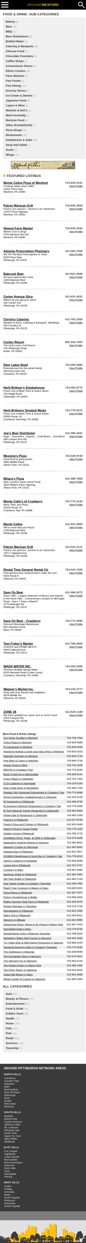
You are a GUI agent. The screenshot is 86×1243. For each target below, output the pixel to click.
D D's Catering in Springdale (19, 783)
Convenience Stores (19, 66)
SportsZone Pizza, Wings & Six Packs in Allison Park (33, 924)
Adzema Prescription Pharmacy (26, 251)
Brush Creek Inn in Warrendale (20, 774)
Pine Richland (12, 1092)
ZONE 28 (9, 712)
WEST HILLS (11, 1182)
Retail (9, 1038)
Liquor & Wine (15, 105)
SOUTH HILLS (12, 1112)
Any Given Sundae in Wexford (20, 738)
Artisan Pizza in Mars (15, 765)
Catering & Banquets (19, 46)
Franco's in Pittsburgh (15, 819)
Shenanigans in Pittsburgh (18, 910)
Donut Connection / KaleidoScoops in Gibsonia (29, 797)
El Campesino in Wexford (17, 747)
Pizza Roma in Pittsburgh (17, 892)
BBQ (9, 31)
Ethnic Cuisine (15, 70)
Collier (7, 1186)
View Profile (76, 186)
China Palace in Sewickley (18, 778)
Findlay (8, 1189)
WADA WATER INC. (17, 666)
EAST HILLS (11, 1147)
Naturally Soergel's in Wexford (20, 756)
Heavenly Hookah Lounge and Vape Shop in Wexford (33, 751)
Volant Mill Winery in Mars (18, 974)
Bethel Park (10, 1118)
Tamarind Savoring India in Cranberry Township (30, 947)
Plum (7, 1171)
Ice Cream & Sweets (19, 95)
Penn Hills (10, 1168)
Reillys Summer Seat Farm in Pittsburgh (26, 901)
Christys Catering (16, 319)
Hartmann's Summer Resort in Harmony (26, 842)
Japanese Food (16, 100)
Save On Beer (13, 592)
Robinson (9, 1200)
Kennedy (9, 1191)
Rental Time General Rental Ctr (25, 569)
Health (10, 1018)
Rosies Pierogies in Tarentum (20, 906)
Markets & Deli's (16, 110)
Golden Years (15, 1013)
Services (11, 1043)
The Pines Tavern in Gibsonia (20, 970)
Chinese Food (15, 51)
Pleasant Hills (12, 1130)
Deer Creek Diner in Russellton (21, 788)
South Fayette (12, 1206)
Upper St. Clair (12, 1136)
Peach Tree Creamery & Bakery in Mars (26, 888)
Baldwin (8, 1116)
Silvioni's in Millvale (14, 920)
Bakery (10, 21)
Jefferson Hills (12, 1124)
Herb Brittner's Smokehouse (24, 387)
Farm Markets (15, 75)
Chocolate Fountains (19, 56)
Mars (7, 1086)
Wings (10, 154)
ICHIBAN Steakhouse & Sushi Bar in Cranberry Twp (32, 856)
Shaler (8, 1100)
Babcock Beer (13, 274)
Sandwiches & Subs (19, 139)
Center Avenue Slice (18, 296)
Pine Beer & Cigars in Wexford (20, 760)
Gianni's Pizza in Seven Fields (20, 829)
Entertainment (15, 1003)
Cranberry (9, 1078)
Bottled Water (15, 41)
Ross (7, 1098)
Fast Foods (13, 80)
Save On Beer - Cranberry (22, 621)
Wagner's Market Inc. (18, 689)
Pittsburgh (10, 1095)
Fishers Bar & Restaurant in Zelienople (25, 815)
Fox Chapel (10, 1151)
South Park (10, 1133)
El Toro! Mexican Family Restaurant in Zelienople (31, 810)
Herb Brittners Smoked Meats (24, 410)
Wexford (9, 1106)
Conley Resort (13, 342)
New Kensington (13, 1162)
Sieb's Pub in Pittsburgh (16, 915)
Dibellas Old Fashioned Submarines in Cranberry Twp (33, 792)
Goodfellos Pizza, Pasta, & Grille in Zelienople (29, 838)
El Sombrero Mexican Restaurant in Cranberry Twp (32, 806)
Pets (9, 1033)
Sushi (9, 149)
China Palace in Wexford (17, 742)
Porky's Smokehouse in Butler (20, 897)
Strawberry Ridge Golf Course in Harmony (27, 938)
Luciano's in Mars (13, 869)
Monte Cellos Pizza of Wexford (25, 183)
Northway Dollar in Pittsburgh (20, 874)
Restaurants (14, 135)
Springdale (10, 1173)
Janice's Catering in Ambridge (20, 860)
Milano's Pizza (13, 478)
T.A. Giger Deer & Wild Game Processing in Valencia (33, 942)
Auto (9, 993)
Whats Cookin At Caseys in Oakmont (24, 979)
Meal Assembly (16, 115)
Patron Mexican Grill (18, 205)
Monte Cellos (13, 524)
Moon (7, 1194)
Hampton (9, 1083)
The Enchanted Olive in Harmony (22, 956)
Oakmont (9, 1165)
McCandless (11, 1089)
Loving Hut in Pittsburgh (17, 865)
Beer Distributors (17, 36)
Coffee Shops (15, 61)
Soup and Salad (16, 144)
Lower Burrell (11, 1156)
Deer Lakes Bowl (15, 365)
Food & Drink (14, 1008)
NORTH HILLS (12, 1074)
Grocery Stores (16, 90)
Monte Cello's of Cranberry (22, 501)
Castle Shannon (13, 1121)
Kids (9, 1028)
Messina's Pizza (14, 456)
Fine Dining (13, 85)
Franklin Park (11, 1081)
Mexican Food (15, 120)
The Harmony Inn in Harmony (20, 961)
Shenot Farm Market (18, 228)
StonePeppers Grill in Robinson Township (26, 933)
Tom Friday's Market (18, 643)
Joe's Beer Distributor (19, 433)
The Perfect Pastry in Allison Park (22, 965)
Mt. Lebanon (11, 1127)
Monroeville (10, 1159)
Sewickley (9, 1203)
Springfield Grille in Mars (17, 929)
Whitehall (9, 1141)
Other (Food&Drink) (19, 125)
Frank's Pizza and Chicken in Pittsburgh (25, 824)
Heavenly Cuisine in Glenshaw (20, 847)
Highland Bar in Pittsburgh (18, 851)
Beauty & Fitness (17, 998)
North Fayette (12, 1197)
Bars (9, 26)
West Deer (10, 1103)
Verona (8, 1176)
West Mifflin (10, 1138)
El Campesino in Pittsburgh (18, 801)
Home (10, 1023)
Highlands (9, 1154)
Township (12, 1048)
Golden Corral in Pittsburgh (18, 833)
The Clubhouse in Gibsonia (18, 951)
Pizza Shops (14, 130)
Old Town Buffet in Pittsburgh (19, 879)
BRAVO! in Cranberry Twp (18, 769)
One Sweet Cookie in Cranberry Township (27, 883)
